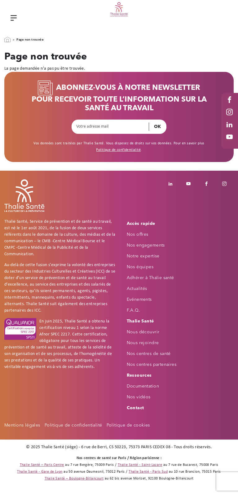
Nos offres (137, 234)
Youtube (230, 143)
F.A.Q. (133, 310)
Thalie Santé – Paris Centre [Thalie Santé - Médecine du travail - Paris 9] (42, 465)
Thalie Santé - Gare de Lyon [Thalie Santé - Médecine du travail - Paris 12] (39, 472)
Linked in (230, 130)
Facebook (230, 105)
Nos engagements (146, 245)
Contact (135, 408)
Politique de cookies (128, 425)
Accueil (7, 40)
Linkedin (174, 184)
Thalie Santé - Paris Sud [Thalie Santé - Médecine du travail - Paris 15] (148, 472)
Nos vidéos (139, 397)
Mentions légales (22, 425)
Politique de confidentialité (118, 150)
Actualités (137, 289)
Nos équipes (140, 267)
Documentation (143, 386)
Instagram (230, 118)
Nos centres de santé (149, 354)
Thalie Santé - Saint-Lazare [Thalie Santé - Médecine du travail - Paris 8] (140, 465)
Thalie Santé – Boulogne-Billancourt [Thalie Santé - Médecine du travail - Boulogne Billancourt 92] (74, 478)
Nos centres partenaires (152, 364)
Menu (13, 18)
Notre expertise (143, 256)
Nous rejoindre (143, 343)
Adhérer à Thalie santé (150, 278)
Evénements (139, 299)
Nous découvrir (143, 332)
